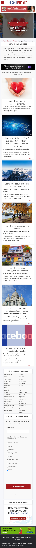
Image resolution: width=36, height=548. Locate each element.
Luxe (20, 388)
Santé (25, 23)
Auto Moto (7, 381)
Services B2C (23, 403)
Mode (20, 390)
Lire (29, 113)
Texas (15, 41)
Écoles (6, 403)
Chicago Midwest (13, 460)
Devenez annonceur (18, 545)
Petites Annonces (6, 545)
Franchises (22, 377)
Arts (5, 377)
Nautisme (22, 394)
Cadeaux (7, 392)
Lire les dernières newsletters (19, 495)
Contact (23, 543)
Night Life (22, 397)
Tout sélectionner (13, 443)
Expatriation (8, 410)
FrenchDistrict (7, 41)
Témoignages (16, 543)
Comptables (8, 399)
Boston (10, 456)
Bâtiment (7, 388)
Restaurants (22, 399)
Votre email (11, 427)
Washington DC (12, 453)
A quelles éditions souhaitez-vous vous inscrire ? (17, 438)
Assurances (7, 379)
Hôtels (21, 379)
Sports (21, 408)
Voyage (21, 412)
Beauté (6, 390)
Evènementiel (8, 408)
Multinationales (23, 392)
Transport (22, 410)
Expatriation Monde (15, 23)
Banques (7, 386)
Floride (10, 446)
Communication (9, 397)
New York (11, 449)
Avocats (6, 383)
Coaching (7, 394)
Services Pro (22, 406)
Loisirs (21, 386)
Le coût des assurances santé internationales (18, 29)
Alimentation (8, 374)
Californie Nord (12, 463)
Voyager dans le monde (18, 25)
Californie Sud (12, 466)
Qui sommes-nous (6, 543)
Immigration (22, 381)
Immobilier (22, 383)
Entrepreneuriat (9, 406)
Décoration (7, 401)
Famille (21, 374)
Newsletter (30, 543)
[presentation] (21, 479)
